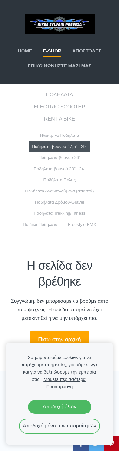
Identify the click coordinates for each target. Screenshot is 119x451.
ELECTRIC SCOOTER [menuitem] (59, 106)
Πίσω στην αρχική (59, 340)
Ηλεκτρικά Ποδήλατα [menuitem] (59, 135)
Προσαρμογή (59, 386)
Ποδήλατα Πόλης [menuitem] (59, 179)
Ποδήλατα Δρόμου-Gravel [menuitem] (59, 202)
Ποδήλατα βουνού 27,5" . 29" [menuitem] (59, 146)
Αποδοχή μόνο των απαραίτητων (59, 425)
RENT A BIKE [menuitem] (59, 118)
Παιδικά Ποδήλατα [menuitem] (40, 224)
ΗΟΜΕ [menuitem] (25, 50)
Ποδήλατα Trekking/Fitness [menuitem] (59, 213)
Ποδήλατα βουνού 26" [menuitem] (59, 157)
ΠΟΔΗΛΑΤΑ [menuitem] (59, 94)
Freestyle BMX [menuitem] (82, 224)
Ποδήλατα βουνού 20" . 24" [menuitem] (59, 168)
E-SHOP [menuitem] (52, 50)
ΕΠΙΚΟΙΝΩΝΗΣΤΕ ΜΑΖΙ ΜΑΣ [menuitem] (59, 65)
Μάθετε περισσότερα (64, 379)
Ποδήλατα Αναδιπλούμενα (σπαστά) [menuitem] (59, 191)
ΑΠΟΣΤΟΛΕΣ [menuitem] (86, 50)
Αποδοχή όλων (59, 406)
